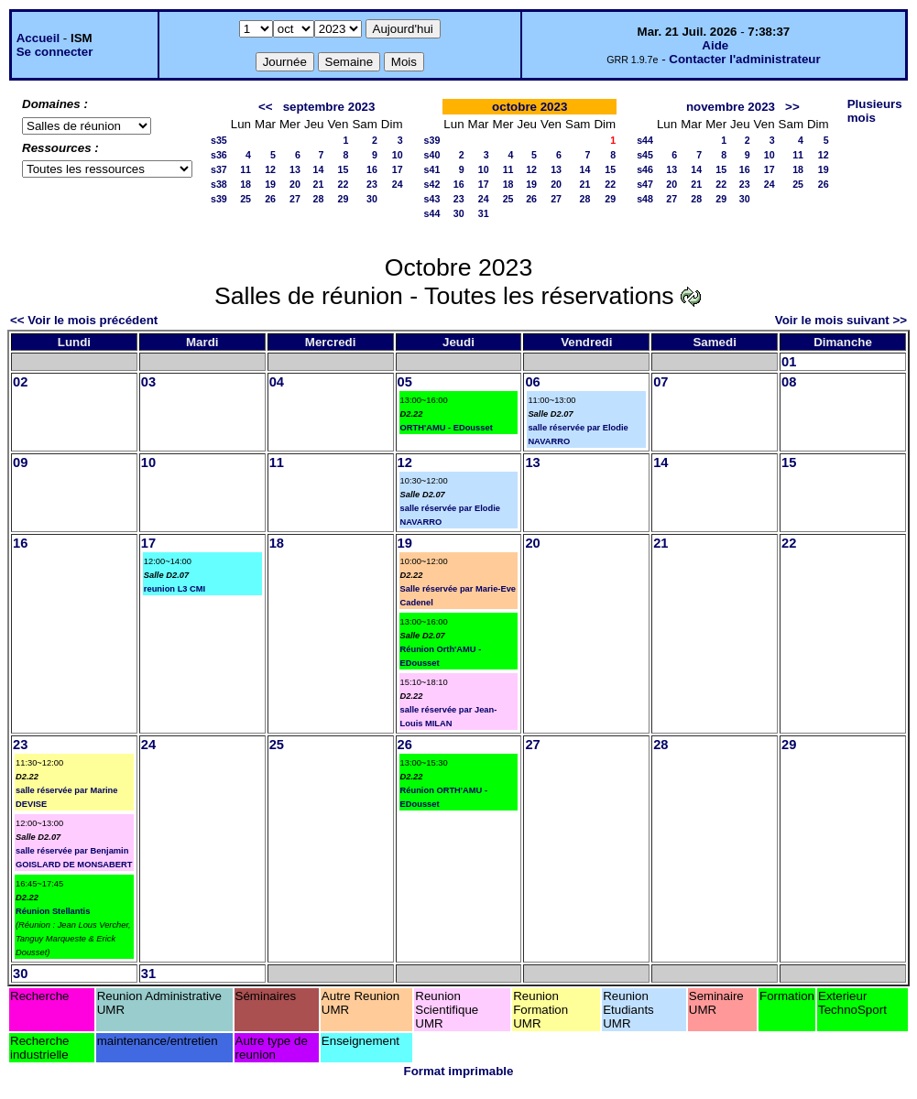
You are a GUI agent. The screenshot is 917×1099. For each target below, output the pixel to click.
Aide (715, 45)
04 (276, 382)
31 (483, 213)
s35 (219, 140)
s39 (219, 198)
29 (343, 198)
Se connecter (54, 52)
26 (270, 198)
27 (294, 198)
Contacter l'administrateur (744, 59)
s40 (432, 154)
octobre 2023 (529, 107)
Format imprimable (459, 1071)
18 (245, 184)
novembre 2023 (730, 107)
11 (245, 169)
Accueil (38, 38)
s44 (432, 213)
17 (397, 169)
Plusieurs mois (874, 111)
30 (371, 198)
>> (792, 107)
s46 (645, 169)
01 (788, 361)
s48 (645, 198)
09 (20, 462)
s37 (219, 169)
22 (343, 184)
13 (294, 169)
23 (371, 184)
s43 (432, 198)
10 (397, 154)
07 (660, 382)
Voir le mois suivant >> (841, 320)
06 (532, 382)
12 (270, 169)
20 (294, 184)
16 (371, 169)
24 (397, 184)
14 (318, 169)
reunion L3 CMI (174, 588)
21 (318, 184)
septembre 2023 (329, 107)
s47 (645, 184)
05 (405, 382)
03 (148, 382)
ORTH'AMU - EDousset (446, 427)
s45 (645, 154)
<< (265, 107)
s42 (432, 184)
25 (245, 198)
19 (270, 184)
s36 (219, 154)
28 (318, 198)
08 (788, 382)
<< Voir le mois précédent (84, 320)
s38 (219, 184)
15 (343, 169)
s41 (432, 169)
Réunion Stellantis (53, 911)
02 (20, 382)
